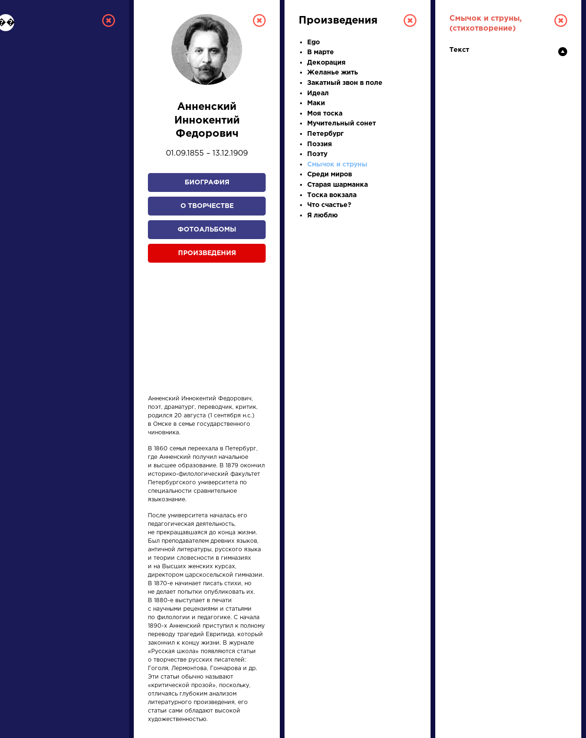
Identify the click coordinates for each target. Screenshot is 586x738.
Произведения (207, 253)
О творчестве (207, 206)
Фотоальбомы (207, 229)
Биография (207, 182)
